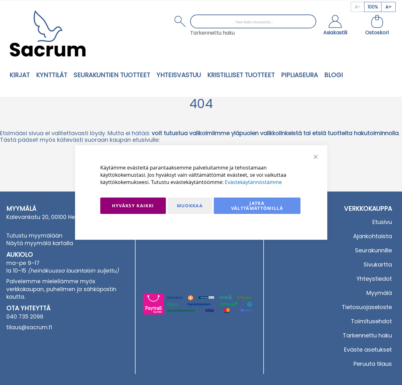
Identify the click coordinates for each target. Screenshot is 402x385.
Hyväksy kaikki (133, 206)
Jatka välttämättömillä (257, 205)
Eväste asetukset (368, 349)
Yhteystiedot (374, 279)
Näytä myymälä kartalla (39, 243)
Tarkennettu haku (212, 33)
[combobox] (253, 21)
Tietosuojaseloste (367, 307)
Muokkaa (190, 206)
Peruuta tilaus (372, 364)
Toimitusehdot (371, 321)
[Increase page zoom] (389, 7)
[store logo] (47, 33)
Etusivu (382, 222)
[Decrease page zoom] (357, 7)
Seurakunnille (373, 250)
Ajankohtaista (372, 236)
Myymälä (379, 293)
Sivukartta (378, 264)
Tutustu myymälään (34, 235)
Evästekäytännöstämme (253, 182)
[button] (335, 25)
